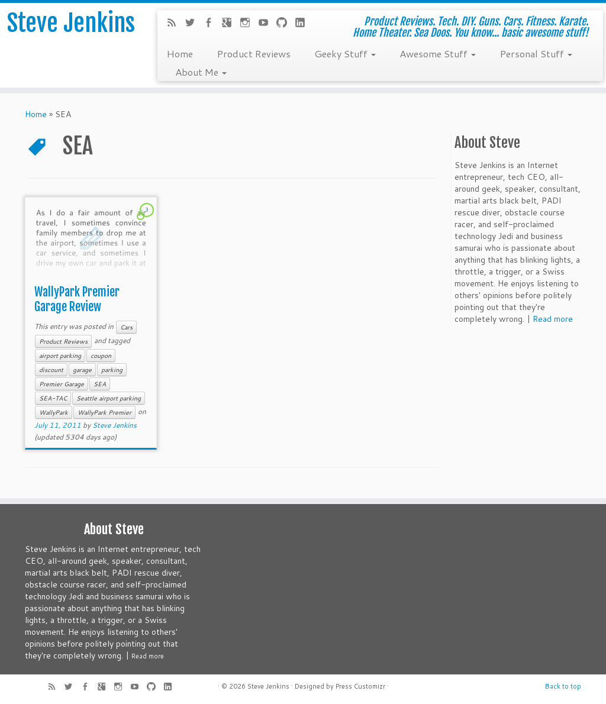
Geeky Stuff (345, 53)
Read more (553, 319)
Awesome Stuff (437, 53)
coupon (101, 355)
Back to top (563, 686)
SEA (100, 384)
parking (112, 370)
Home (179, 53)
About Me (201, 71)
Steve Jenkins (71, 23)
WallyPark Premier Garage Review (77, 299)
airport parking (60, 355)
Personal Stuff (535, 53)
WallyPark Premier (104, 412)
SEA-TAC (53, 398)
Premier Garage (61, 384)
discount (51, 370)
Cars (126, 327)
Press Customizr (360, 686)
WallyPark (53, 412)
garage (82, 370)
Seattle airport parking (108, 398)
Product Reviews (254, 53)
